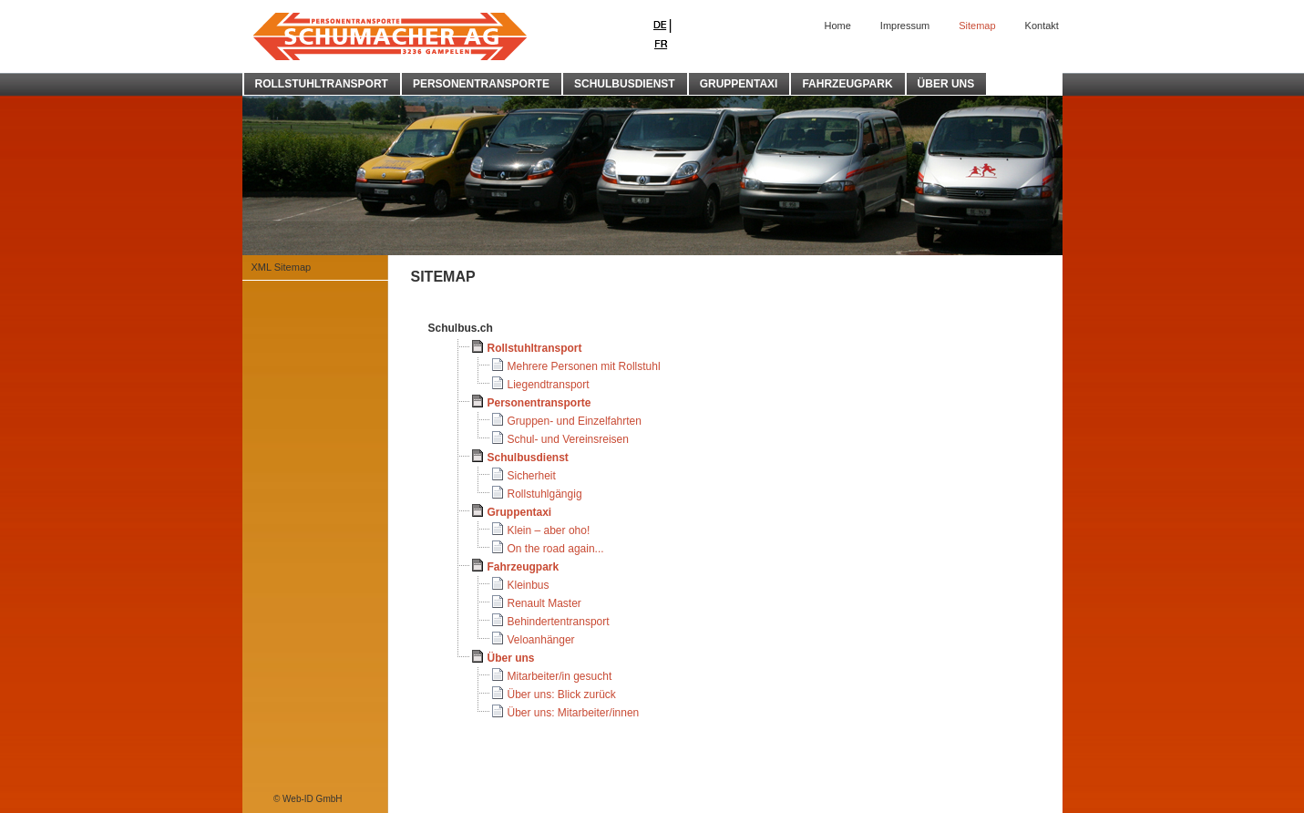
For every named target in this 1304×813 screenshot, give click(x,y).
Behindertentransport (559, 621)
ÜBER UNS (946, 83)
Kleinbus (528, 585)
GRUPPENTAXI (739, 83)
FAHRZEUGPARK (847, 83)
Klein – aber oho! (549, 530)
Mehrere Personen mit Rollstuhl (584, 366)
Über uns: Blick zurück (562, 694)
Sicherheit (532, 475)
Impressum (904, 25)
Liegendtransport (549, 384)
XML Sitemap (282, 267)
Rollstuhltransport (535, 348)
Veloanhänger (541, 639)
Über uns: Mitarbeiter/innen (574, 712)
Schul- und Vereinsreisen (568, 439)
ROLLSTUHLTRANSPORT (321, 83)
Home (838, 25)
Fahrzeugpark (524, 567)
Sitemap (977, 25)
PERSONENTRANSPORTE (481, 83)
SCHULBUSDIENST (624, 83)
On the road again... (556, 548)
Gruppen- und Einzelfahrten (575, 421)
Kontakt (1042, 25)
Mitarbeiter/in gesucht (560, 676)
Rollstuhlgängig (545, 494)
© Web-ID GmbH (308, 799)
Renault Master (544, 603)
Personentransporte (539, 402)
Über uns (511, 658)
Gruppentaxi (520, 512)
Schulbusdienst (528, 457)
